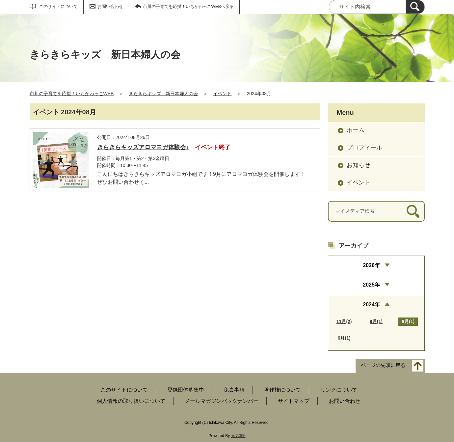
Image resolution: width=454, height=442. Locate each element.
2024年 (371, 304)
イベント (222, 93)
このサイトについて (58, 6)
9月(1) (376, 321)
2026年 (371, 265)
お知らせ (358, 165)
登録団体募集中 (185, 390)
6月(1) (344, 338)
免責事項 (234, 390)
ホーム (355, 130)
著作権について (282, 390)
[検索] (415, 7)
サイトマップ (293, 401)
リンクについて (338, 390)
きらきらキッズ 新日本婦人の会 (163, 93)
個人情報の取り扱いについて (131, 401)
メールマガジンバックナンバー (221, 401)
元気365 (238, 435)
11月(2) (344, 321)
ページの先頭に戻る (383, 365)
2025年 (371, 285)
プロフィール (364, 147)
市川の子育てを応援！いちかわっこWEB (72, 93)
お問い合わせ (110, 6)
